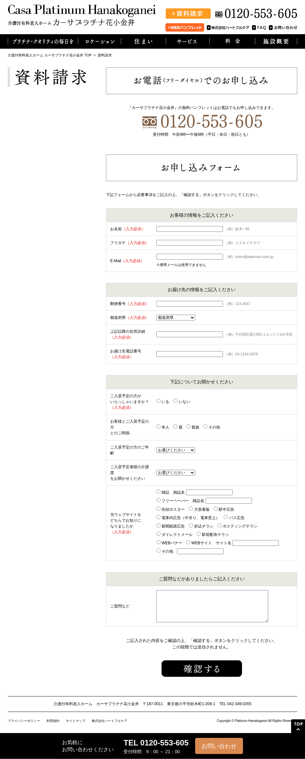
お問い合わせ (219, 746)
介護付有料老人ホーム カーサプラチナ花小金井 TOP (49, 55)
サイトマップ (75, 721)
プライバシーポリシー (24, 721)
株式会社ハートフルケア (109, 721)
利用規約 (53, 721)
